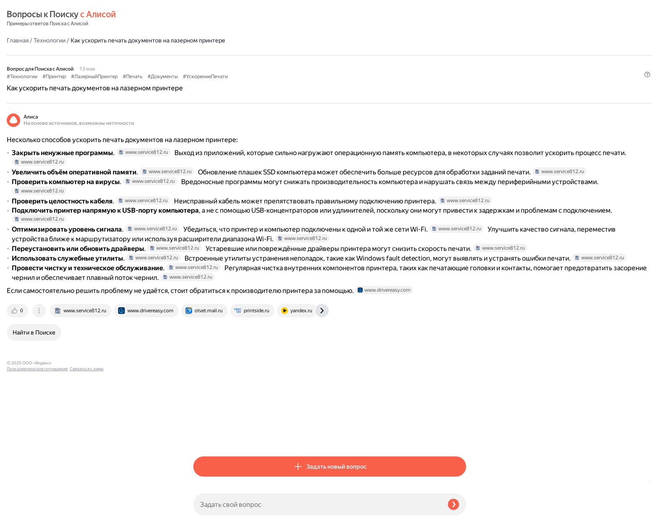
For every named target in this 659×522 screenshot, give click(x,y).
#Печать (319, 55)
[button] (461, 69)
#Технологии (208, 55)
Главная (204, 18)
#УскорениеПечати (391, 55)
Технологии (236, 18)
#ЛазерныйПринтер (281, 55)
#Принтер (241, 55)
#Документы (349, 55)
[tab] (204, 435)
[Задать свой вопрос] (317, 504)
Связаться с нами (23, 512)
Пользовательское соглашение (37, 506)
